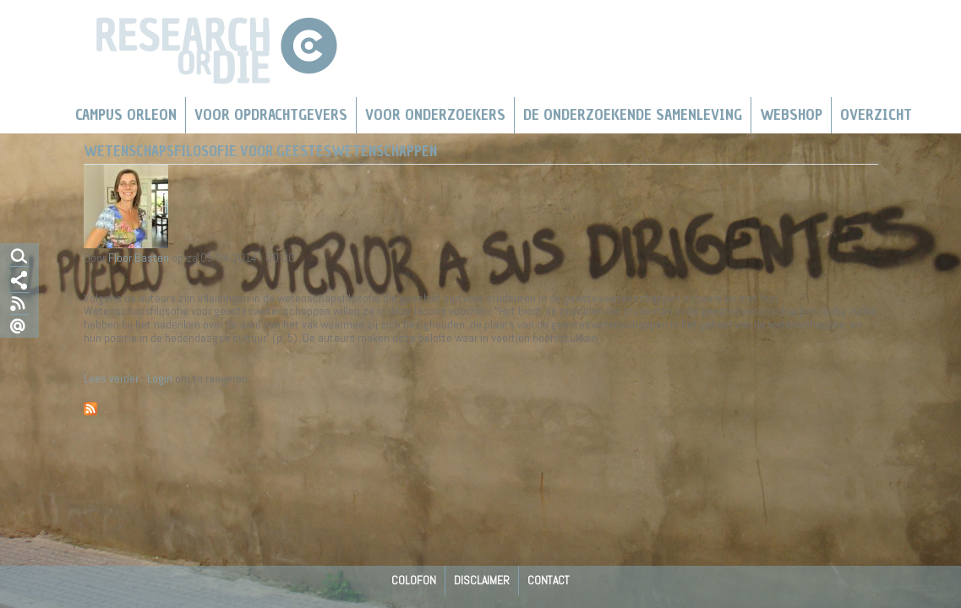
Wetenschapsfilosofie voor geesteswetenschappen (260, 151)
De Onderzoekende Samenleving (632, 115)
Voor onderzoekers (435, 115)
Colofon (413, 580)
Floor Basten (138, 257)
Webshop (791, 115)
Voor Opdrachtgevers (270, 115)
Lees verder (111, 378)
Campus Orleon (126, 115)
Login (159, 378)
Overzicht (876, 115)
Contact (548, 580)
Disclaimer (482, 580)
